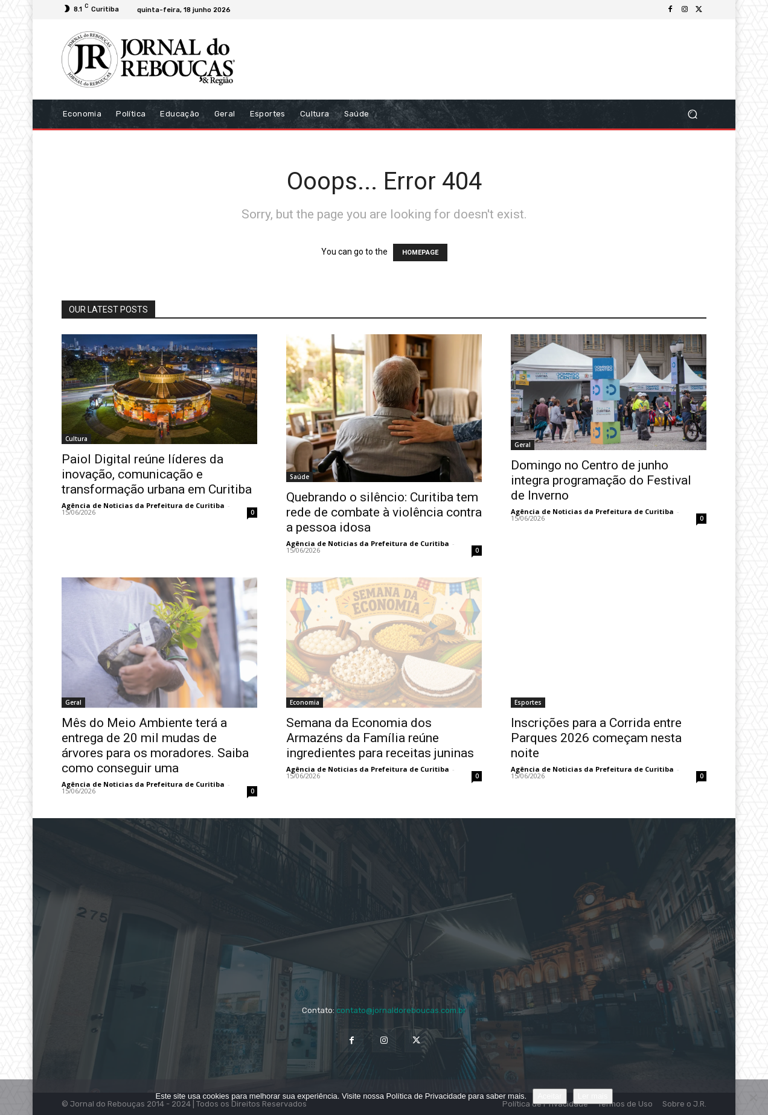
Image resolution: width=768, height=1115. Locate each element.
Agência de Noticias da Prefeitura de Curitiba (143, 505)
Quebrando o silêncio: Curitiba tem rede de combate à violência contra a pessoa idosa (384, 512)
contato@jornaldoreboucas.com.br (401, 1010)
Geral (522, 444)
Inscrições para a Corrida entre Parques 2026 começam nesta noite (596, 738)
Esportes (528, 702)
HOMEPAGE (420, 252)
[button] (692, 114)
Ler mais (593, 1096)
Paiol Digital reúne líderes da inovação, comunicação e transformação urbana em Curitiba (157, 474)
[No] (753, 1097)
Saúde (299, 476)
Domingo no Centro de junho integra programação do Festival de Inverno (601, 480)
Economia (304, 702)
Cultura (76, 438)
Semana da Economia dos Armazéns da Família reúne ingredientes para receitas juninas (380, 738)
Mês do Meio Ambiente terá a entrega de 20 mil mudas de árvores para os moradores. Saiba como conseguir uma (155, 745)
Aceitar (549, 1096)
